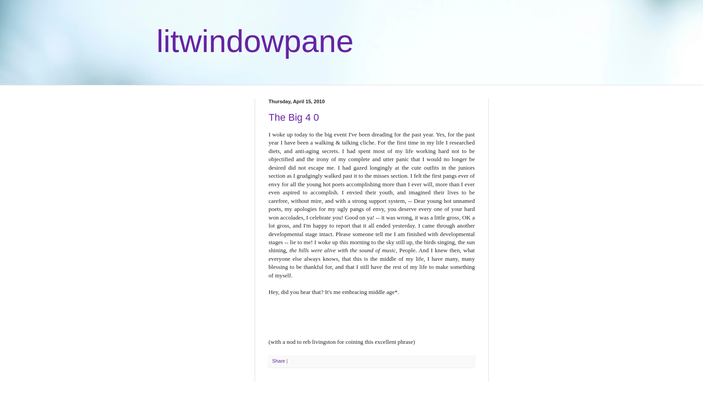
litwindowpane (255, 41)
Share (278, 361)
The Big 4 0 (294, 117)
